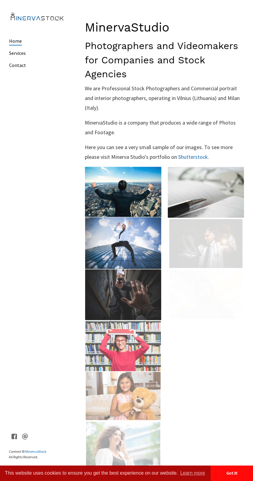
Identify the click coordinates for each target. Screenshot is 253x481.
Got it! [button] (231, 473)
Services (17, 53)
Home (15, 41)
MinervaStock (35, 451)
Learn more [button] (192, 473)
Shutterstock (193, 156)
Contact (17, 65)
